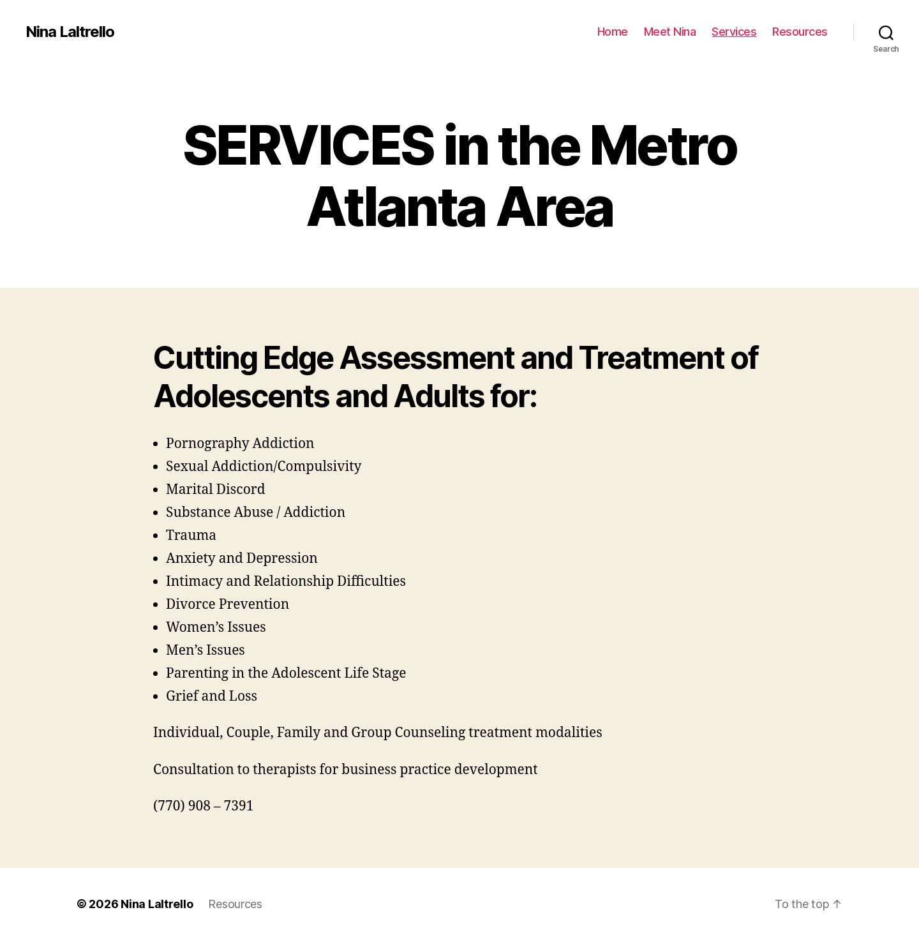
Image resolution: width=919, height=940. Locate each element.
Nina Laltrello (70, 32)
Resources (800, 31)
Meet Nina (670, 31)
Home (612, 31)
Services (734, 31)
